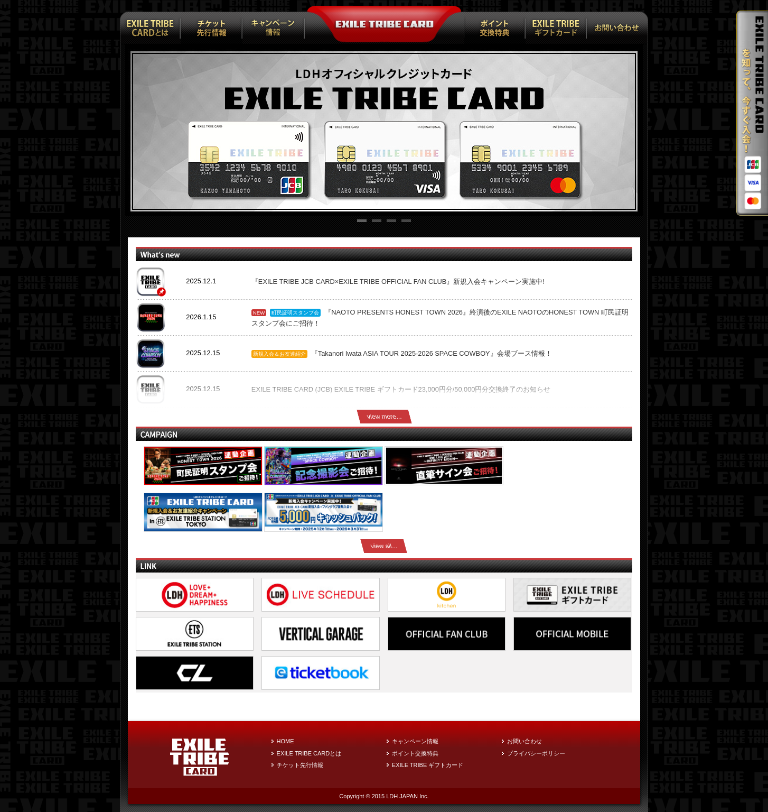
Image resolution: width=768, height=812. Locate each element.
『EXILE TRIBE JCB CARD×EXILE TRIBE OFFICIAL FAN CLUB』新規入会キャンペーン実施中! (398, 281)
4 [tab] (406, 222)
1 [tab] (362, 222)
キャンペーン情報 (415, 741)
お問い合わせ (524, 741)
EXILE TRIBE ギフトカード (428, 765)
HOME (285, 741)
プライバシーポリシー (536, 753)
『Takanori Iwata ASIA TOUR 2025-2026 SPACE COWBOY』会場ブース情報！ (431, 353)
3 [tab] (391, 222)
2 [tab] (376, 222)
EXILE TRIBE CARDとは (309, 753)
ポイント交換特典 (415, 753)
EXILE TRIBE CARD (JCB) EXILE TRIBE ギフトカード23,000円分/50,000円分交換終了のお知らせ (401, 389)
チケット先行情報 (300, 765)
